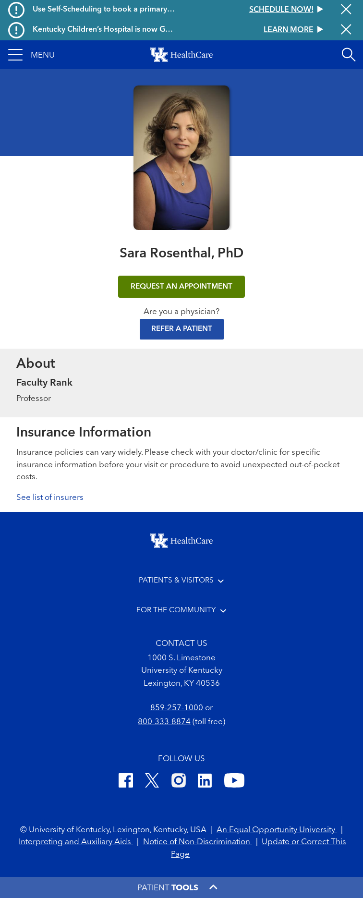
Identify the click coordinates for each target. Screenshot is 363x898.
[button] (31, 54)
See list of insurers (50, 498)
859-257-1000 (176, 708)
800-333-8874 (164, 722)
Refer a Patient (181, 329)
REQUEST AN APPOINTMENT (181, 287)
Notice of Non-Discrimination (197, 842)
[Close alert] (346, 10)
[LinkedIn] (205, 782)
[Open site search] (348, 54)
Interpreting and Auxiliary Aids (76, 842)
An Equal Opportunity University (277, 830)
